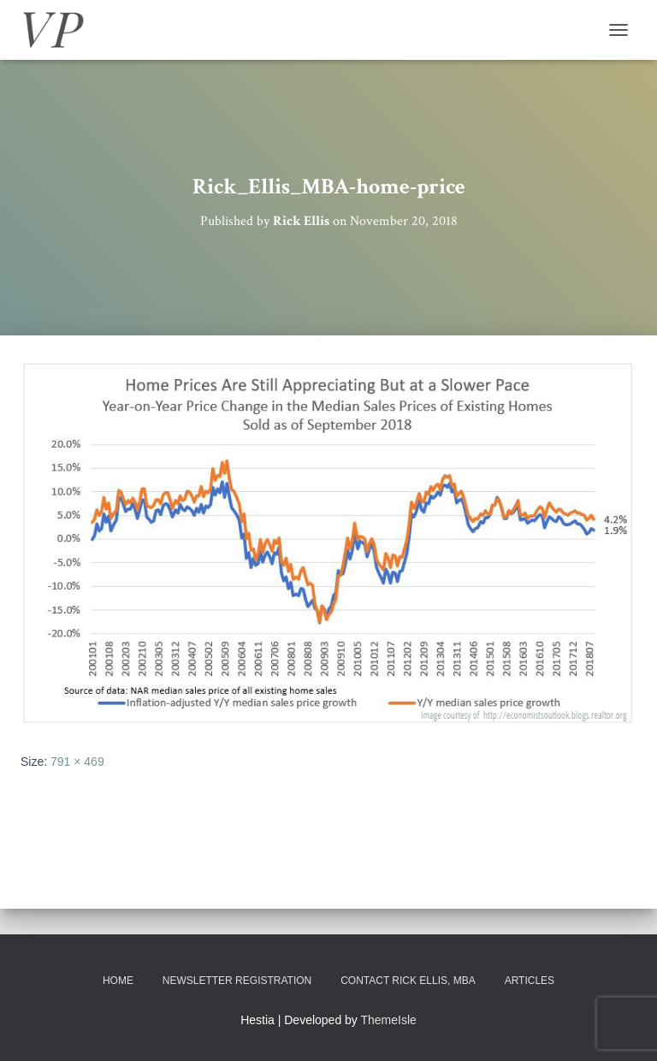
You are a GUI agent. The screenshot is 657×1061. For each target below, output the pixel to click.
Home (118, 981)
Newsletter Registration (237, 981)
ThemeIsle (389, 1020)
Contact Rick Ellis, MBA (408, 981)
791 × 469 (77, 761)
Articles (529, 981)
